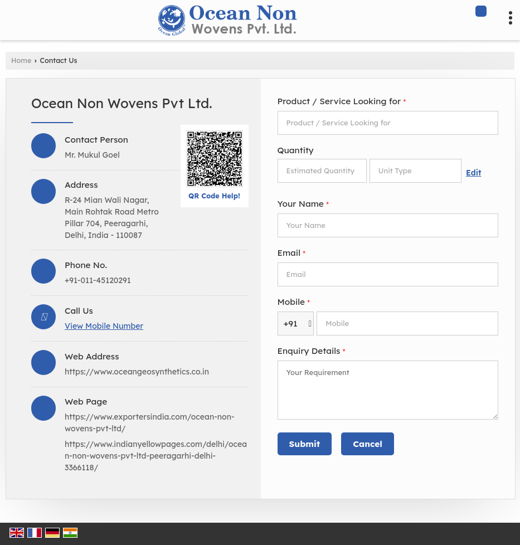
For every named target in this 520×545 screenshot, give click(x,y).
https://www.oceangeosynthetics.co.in (137, 372)
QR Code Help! (214, 195)
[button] (104, 326)
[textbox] (415, 171)
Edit (473, 172)
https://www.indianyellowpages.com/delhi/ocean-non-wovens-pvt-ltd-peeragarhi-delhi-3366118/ (156, 456)
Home (21, 60)
